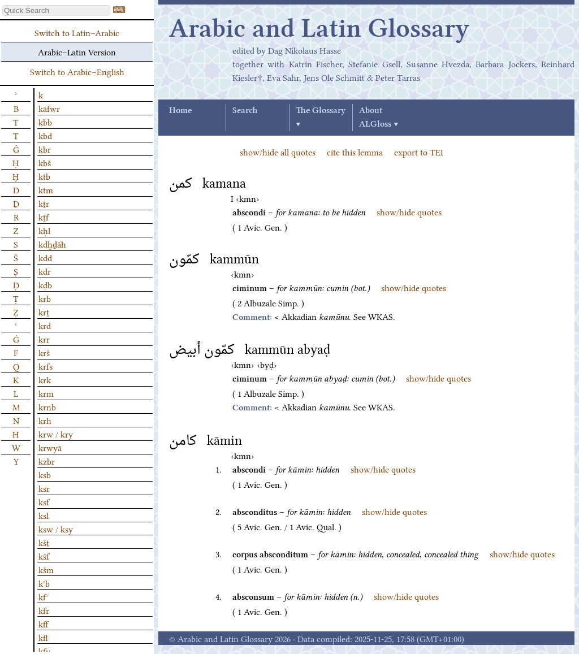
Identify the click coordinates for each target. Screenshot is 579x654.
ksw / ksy (55, 528)
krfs (45, 366)
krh (44, 420)
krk (44, 379)
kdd (45, 257)
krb (44, 298)
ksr (44, 488)
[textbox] (56, 10)
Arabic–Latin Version (77, 51)
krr (44, 338)
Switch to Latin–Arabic (76, 32)
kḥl (44, 230)
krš (44, 352)
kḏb (45, 284)
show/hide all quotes (278, 151)
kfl (43, 637)
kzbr (46, 460)
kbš (44, 162)
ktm (45, 189)
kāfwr (49, 108)
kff (43, 623)
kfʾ (43, 596)
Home (180, 110)
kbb (45, 121)
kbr (44, 148)
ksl (43, 515)
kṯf (43, 216)
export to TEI (418, 151)
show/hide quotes (409, 211)
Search (244, 110)
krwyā (50, 447)
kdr (44, 271)
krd (44, 325)
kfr (43, 610)
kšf (43, 555)
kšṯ (43, 542)
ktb (44, 176)
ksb (44, 474)
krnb (47, 406)
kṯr (43, 203)
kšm (46, 569)
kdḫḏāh (52, 243)
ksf (43, 501)
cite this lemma (355, 151)
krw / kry (55, 433)
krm (46, 393)
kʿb (44, 583)
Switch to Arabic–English (77, 71)
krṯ (43, 311)
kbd (45, 135)
